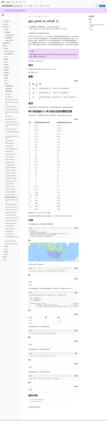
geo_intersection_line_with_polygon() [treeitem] (11, 137)
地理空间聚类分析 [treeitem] (9, 86)
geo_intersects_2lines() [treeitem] (10, 119)
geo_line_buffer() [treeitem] (9, 140)
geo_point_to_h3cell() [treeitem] (10, 194)
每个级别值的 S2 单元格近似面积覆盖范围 (96, 25)
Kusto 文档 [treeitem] (5, 24)
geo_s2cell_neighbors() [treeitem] (10, 212)
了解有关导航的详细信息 (52, 26)
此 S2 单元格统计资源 (39, 212)
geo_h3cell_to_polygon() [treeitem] (10, 223)
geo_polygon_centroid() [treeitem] (10, 167)
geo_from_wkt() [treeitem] (8, 116)
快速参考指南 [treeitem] (7, 32)
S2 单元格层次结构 (38, 36)
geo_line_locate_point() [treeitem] (10, 154)
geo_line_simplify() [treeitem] (9, 156)
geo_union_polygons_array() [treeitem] (11, 243)
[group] (53, 301)
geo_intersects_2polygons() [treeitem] (11, 122)
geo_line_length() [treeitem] (9, 151)
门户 (97, 6)
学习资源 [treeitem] (6, 29)
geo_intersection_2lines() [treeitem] (10, 129)
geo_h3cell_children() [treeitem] (10, 228)
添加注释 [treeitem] (6, 48)
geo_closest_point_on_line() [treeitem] (11, 99)
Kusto (46, 16)
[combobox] (10, 18)
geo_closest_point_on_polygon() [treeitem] (11, 103)
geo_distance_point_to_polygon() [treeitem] (11, 113)
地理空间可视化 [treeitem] (8, 91)
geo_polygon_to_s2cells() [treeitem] (10, 178)
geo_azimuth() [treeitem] (8, 96)
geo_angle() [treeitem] (7, 94)
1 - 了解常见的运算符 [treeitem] (9, 35)
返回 (90, 22)
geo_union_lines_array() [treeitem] (10, 241)
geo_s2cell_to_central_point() (69, 54)
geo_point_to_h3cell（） (37, 401)
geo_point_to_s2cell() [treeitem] (10, 197)
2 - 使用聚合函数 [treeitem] (8, 37)
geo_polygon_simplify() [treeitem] (10, 175)
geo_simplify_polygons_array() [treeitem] (11, 237)
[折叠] (18, 15)
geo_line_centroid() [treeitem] (9, 143)
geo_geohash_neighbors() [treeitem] (11, 204)
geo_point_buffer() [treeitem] (9, 183)
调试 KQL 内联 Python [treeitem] (9, 51)
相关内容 (91, 30)
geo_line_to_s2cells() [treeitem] (9, 159)
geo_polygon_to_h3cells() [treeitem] (11, 181)
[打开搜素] (103, 2)
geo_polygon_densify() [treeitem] (10, 170)
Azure (30, 16)
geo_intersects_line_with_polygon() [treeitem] (11, 125)
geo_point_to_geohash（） (38, 399)
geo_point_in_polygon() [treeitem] (10, 189)
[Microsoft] (3, 2)
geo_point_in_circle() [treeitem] (9, 186)
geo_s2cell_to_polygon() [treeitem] (10, 215)
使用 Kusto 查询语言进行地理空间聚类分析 (60, 216)
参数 (90, 21)
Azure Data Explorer (38, 16)
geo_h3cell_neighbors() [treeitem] (10, 220)
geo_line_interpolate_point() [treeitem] (11, 148)
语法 (90, 19)
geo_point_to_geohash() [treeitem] (10, 191)
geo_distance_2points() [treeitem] (10, 106)
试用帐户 (102, 6)
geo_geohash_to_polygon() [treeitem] (11, 207)
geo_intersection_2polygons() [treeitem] (11, 132)
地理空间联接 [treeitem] (8, 88)
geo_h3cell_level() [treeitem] (9, 231)
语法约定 (35, 72)
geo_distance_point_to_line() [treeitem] (11, 109)
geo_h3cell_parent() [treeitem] (9, 225)
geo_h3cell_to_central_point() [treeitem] (11, 217)
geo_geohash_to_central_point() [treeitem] (11, 200)
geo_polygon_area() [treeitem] (9, 162)
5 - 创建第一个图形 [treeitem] (8, 40)
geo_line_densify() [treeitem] (9, 146)
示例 (90, 28)
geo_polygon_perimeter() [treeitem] (10, 173)
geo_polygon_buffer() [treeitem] (10, 165)
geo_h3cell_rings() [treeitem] (9, 234)
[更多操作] (77, 16)
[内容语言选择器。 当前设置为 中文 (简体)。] (6, 418)
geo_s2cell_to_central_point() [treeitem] (11, 209)
